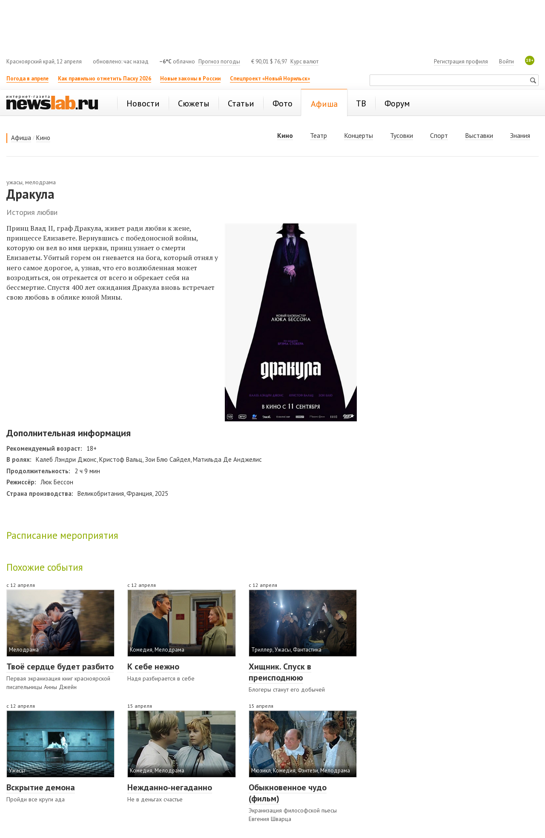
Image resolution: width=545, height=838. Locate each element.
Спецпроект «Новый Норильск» (270, 78)
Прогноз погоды (219, 61)
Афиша (21, 138)
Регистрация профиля (461, 61)
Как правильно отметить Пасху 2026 (104, 78)
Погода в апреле (27, 78)
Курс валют (304, 61)
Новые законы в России (190, 78)
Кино (43, 138)
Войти (506, 61)
